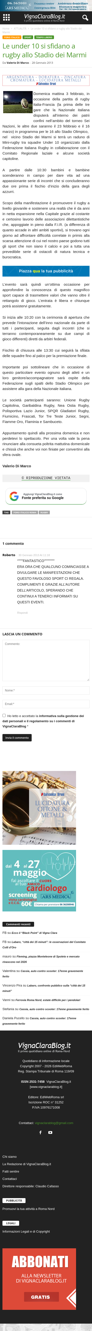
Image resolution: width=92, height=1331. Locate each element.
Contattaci (9, 1179)
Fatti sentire (10, 1171)
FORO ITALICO (12, 37)
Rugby (44, 512)
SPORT (27, 37)
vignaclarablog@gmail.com (54, 1123)
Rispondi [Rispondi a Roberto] (22, 612)
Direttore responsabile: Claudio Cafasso (30, 1186)
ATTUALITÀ (20, 28)
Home (5, 28)
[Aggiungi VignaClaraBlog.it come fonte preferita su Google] (46, 496)
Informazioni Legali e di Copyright (26, 1231)
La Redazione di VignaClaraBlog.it (26, 1164)
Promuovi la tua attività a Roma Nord (28, 1209)
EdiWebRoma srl (52, 1097)
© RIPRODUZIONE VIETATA (46, 478)
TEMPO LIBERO (44, 37)
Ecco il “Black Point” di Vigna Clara (34, 932)
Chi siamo (9, 1157)
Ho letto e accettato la (43, 721)
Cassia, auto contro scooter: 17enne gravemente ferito (54, 1009)
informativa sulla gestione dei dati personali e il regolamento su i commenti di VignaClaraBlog (43, 721)
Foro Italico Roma (24, 512)
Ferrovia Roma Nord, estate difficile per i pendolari (47, 1000)
